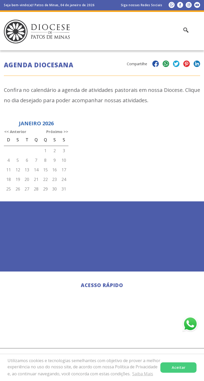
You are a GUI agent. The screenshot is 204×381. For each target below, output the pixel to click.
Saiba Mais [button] (142, 374)
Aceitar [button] (178, 367)
